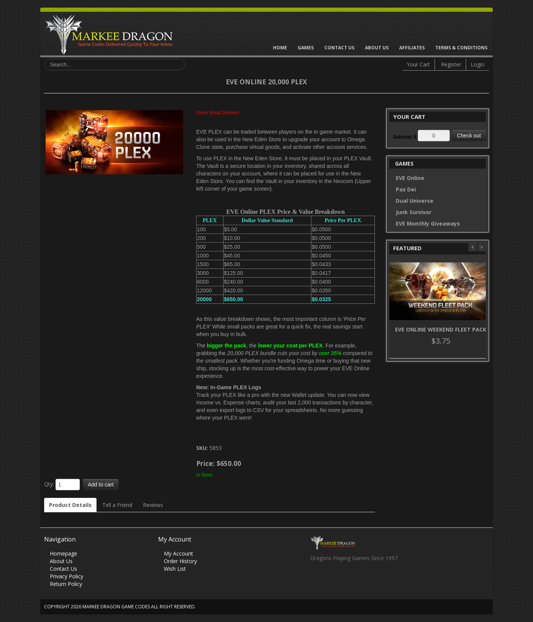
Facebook (315, 578)
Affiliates (412, 47)
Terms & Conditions (461, 47)
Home (280, 47)
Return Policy (66, 583)
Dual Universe (414, 200)
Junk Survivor (413, 212)
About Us (377, 47)
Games (306, 47)
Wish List (175, 568)
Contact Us (339, 47)
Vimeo (360, 578)
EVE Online (410, 178)
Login (477, 64)
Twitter (330, 578)
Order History (180, 561)
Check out (469, 136)
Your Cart (418, 64)
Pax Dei (406, 189)
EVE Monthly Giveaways (428, 223)
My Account (178, 553)
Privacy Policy (66, 576)
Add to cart (101, 484)
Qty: (49, 484)
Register (451, 64)
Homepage (63, 553)
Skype (345, 578)
